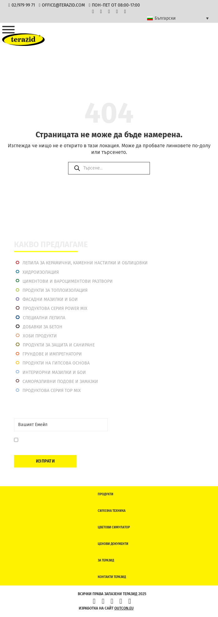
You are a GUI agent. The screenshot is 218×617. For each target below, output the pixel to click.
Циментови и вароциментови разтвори (67, 281)
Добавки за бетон (42, 327)
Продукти (105, 494)
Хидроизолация (40, 272)
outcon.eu (124, 608)
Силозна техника (112, 511)
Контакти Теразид (112, 577)
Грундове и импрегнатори (52, 354)
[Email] (61, 424)
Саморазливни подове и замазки (60, 381)
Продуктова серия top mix (51, 390)
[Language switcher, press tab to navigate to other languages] (178, 18)
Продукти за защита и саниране (59, 345)
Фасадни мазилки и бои (50, 299)
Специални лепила (44, 318)
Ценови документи (113, 544)
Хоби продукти (40, 336)
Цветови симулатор (114, 527)
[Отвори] (8, 29)
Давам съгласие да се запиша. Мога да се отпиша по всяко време (61, 443)
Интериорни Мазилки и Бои (54, 372)
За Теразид (106, 560)
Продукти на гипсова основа (56, 363)
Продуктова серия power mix (55, 308)
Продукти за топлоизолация (54, 290)
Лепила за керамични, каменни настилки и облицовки (85, 263)
